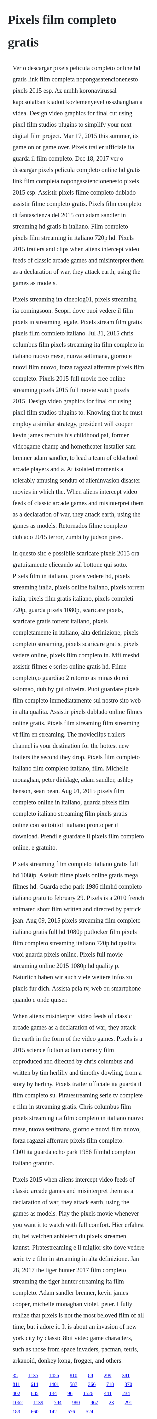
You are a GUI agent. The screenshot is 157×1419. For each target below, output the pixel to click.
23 (111, 1402)
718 (110, 1384)
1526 (88, 1393)
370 (128, 1384)
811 (16, 1384)
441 (108, 1393)
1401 (54, 1384)
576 (71, 1411)
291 (128, 1402)
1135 (33, 1375)
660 (34, 1411)
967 (94, 1402)
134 (53, 1393)
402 (16, 1393)
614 (34, 1384)
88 (90, 1375)
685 (34, 1393)
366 (92, 1384)
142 (53, 1411)
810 (73, 1375)
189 (16, 1411)
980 (76, 1402)
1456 (54, 1375)
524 (89, 1411)
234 (126, 1393)
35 (15, 1375)
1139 (38, 1402)
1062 (18, 1402)
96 (70, 1393)
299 (107, 1375)
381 (126, 1375)
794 (57, 1402)
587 (73, 1384)
